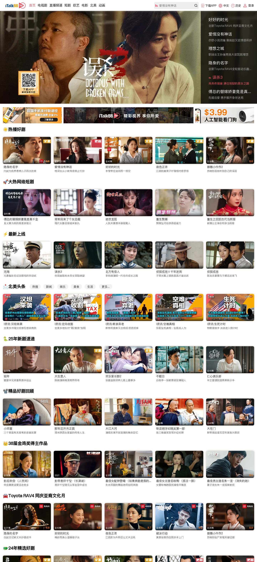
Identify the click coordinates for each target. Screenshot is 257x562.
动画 (102, 5)
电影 (85, 5)
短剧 (67, 5)
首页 (32, 5)
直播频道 (55, 5)
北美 (93, 5)
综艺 (76, 5)
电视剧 (42, 5)
